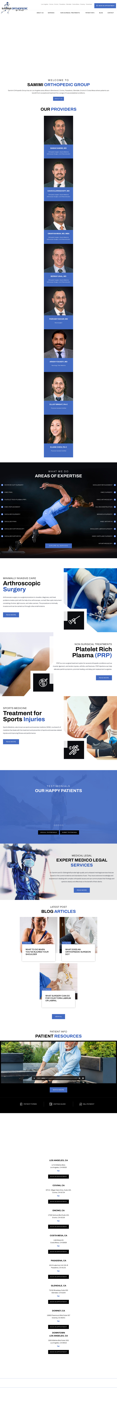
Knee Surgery (106, 492)
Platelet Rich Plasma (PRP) (15, 499)
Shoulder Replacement (102, 485)
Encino (56, 4)
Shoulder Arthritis (13, 536)
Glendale (68, 4)
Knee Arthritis (106, 521)
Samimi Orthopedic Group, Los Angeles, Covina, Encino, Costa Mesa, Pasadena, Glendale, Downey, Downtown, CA (59, 1392)
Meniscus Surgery (104, 514)
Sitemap (43, 1381)
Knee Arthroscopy (104, 499)
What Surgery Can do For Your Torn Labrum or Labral (58, 998)
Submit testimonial (69, 832)
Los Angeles (44, 4)
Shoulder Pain (10, 521)
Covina (51, 4)
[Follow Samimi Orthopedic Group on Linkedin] (66, 1374)
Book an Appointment (107, 5)
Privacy (33, 1381)
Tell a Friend (67, 1381)
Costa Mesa (75, 4)
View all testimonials (48, 832)
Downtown (89, 4)
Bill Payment (88, 1104)
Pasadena (62, 4)
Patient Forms (30, 1104)
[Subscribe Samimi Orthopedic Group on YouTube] (74, 1374)
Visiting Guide (59, 1104)
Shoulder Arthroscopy (14, 529)
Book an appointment (58, 1176)
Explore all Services (58, 545)
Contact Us (80, 1381)
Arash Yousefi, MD (58, 362)
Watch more (58, 1090)
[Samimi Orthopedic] (14, 8)
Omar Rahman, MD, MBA (58, 234)
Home (32, 12)
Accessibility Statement (97, 1381)
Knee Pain (8, 492)
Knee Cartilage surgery (102, 536)
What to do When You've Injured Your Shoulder (37, 951)
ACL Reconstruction (103, 507)
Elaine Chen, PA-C (58, 447)
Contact (111, 13)
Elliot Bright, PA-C (59, 404)
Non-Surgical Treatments (70, 13)
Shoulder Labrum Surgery (101, 529)
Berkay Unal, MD (58, 276)
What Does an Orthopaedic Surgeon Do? (78, 951)
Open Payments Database (58, 1384)
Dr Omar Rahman (58, 1394)
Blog (101, 13)
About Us (40, 13)
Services (51, 13)
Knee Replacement (12, 507)
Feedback (54, 1381)
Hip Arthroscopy (106, 543)
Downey (82, 4)
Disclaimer (22, 1381)
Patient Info (89, 13)
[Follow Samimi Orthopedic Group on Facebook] (43, 1374)
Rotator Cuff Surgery (14, 485)
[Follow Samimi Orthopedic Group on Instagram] (51, 1374)
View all (58, 1016)
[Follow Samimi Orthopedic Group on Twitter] (58, 1374)
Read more (11, 615)
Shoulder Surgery (12, 514)
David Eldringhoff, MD (59, 191)
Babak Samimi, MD (58, 148)
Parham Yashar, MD (58, 319)
